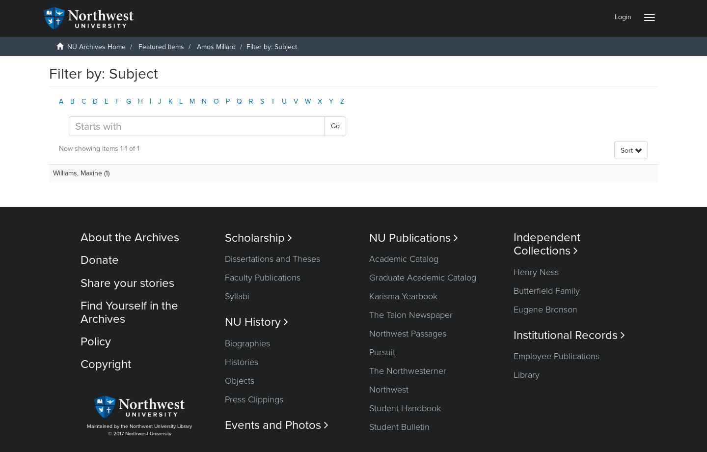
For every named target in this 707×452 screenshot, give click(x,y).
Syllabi (237, 296)
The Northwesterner (407, 371)
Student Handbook (405, 408)
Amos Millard (216, 47)
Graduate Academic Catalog (422, 277)
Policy (96, 342)
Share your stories (127, 283)
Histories (241, 362)
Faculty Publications (262, 277)
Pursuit (382, 352)
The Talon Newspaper (411, 315)
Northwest (388, 389)
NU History (256, 322)
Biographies (247, 343)
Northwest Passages (407, 333)
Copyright (106, 364)
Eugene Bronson (545, 309)
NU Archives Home (96, 47)
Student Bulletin (399, 427)
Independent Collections (547, 244)
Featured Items (161, 47)
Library (527, 374)
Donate (100, 260)
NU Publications (413, 238)
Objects (239, 380)
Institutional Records (569, 335)
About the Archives (130, 237)
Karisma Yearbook (403, 296)
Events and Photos (276, 425)
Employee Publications (556, 356)
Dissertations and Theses (272, 259)
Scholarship (258, 238)
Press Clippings (254, 399)
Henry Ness (536, 272)
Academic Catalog (403, 259)
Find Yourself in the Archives (129, 312)
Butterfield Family (547, 290)
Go (335, 126)
